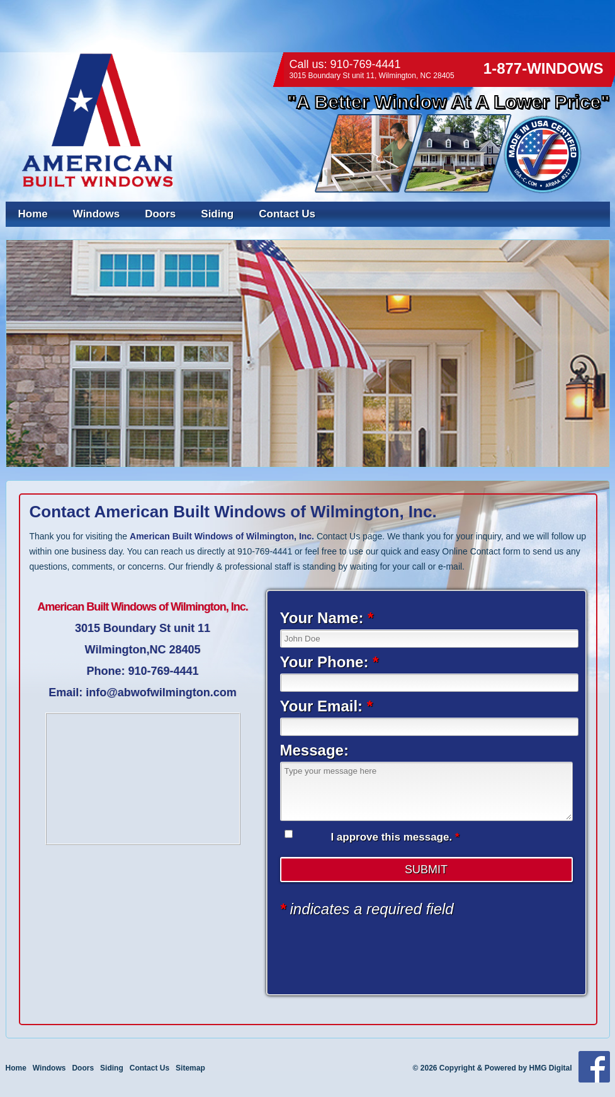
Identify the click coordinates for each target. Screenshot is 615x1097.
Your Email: (326, 706)
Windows (96, 214)
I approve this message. (394, 837)
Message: (314, 750)
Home (33, 214)
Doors (160, 214)
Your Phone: (329, 661)
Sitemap (190, 1068)
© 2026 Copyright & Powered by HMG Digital (492, 1068)
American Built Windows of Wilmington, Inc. (222, 536)
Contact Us (287, 214)
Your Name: (327, 617)
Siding (217, 214)
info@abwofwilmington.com (161, 692)
